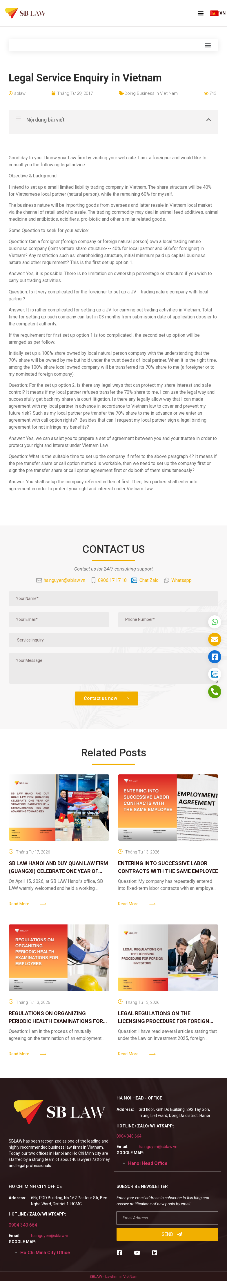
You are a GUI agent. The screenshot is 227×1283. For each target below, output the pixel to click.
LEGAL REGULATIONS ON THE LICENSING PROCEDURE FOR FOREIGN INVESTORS (163, 1021)
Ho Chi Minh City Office (45, 1252)
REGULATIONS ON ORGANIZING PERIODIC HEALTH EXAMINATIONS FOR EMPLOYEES (56, 1021)
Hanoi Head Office (148, 1163)
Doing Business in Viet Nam (151, 93)
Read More (19, 903)
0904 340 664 (129, 1136)
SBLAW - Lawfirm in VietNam (113, 1276)
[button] (200, 13)
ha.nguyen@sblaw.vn (158, 1146)
